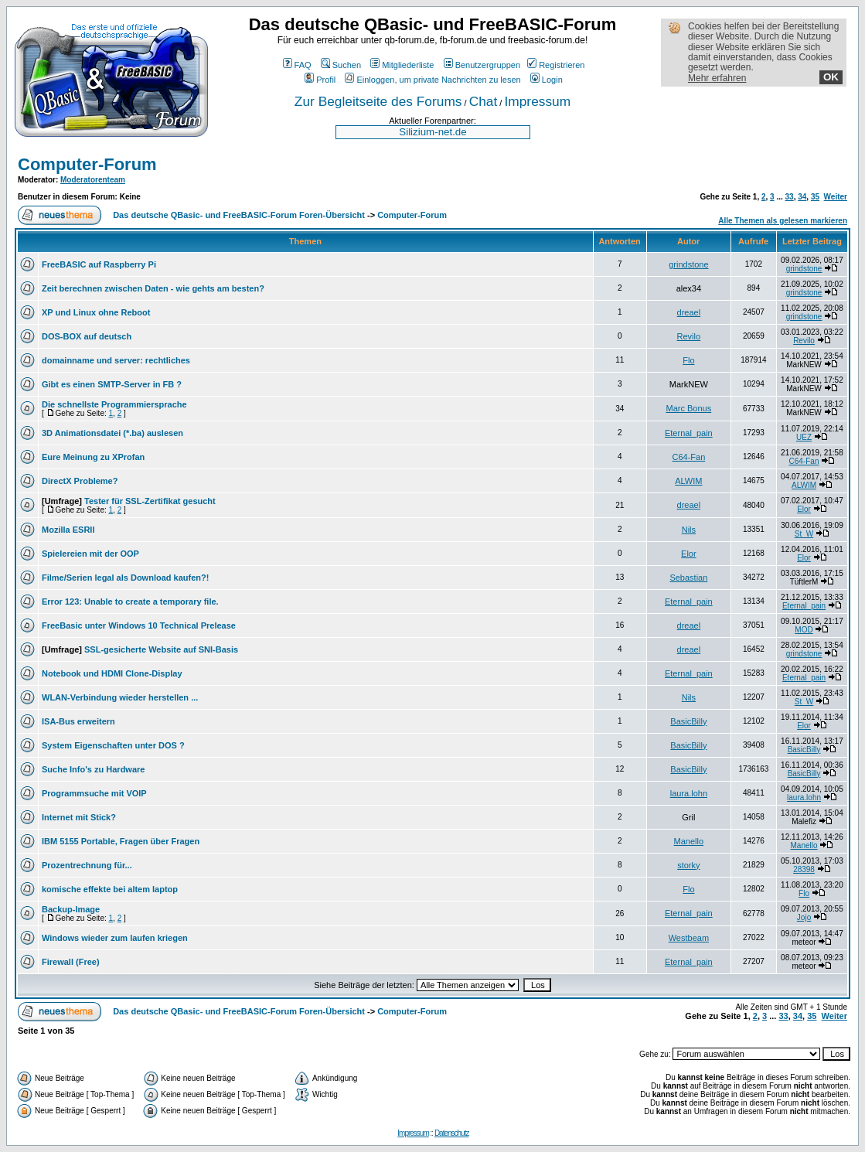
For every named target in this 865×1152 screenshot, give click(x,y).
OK (831, 77)
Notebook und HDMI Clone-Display (112, 673)
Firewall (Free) (71, 961)
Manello (689, 841)
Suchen (341, 65)
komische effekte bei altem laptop (110, 889)
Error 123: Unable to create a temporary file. (130, 601)
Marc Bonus (689, 408)
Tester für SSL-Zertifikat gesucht (150, 501)
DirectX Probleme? (79, 481)
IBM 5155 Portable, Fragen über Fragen (120, 841)
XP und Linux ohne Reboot (96, 312)
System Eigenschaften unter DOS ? (113, 745)
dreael (689, 312)
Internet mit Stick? (79, 817)
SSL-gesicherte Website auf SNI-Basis (161, 649)
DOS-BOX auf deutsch (86, 336)
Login (546, 79)
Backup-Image (71, 909)
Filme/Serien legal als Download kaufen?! (125, 577)
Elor (804, 509)
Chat (483, 101)
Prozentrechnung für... (87, 865)
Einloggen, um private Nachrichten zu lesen (432, 79)
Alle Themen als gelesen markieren (782, 220)
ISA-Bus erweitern (78, 721)
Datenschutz (451, 1133)
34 (802, 197)
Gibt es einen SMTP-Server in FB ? (112, 384)
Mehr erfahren (717, 78)
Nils (689, 529)
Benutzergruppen (482, 65)
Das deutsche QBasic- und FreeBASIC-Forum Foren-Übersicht (239, 215)
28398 (804, 869)
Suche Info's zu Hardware (93, 769)
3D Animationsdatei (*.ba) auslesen (112, 433)
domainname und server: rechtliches (116, 360)
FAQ (297, 65)
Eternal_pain (689, 433)
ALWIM (688, 481)
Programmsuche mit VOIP (94, 793)
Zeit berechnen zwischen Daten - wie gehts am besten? (153, 288)
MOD (803, 629)
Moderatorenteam (92, 180)
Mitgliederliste (402, 65)
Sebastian (688, 577)
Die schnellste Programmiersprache (114, 404)
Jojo (804, 917)
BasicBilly (688, 721)
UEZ (804, 437)
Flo (688, 360)
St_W (804, 534)
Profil (320, 79)
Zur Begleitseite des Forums (378, 101)
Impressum (537, 101)
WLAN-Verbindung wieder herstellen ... (120, 697)
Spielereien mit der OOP (90, 553)
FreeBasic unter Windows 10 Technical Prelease (139, 625)
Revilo (689, 336)
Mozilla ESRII (68, 529)
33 (789, 197)
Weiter (835, 197)
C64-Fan (688, 457)
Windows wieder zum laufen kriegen (115, 937)
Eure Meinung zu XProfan (93, 457)
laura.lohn (688, 793)
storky (688, 865)
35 (815, 197)
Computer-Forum (87, 164)
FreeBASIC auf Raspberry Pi (99, 264)
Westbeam (689, 937)
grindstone (688, 264)
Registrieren (555, 65)
